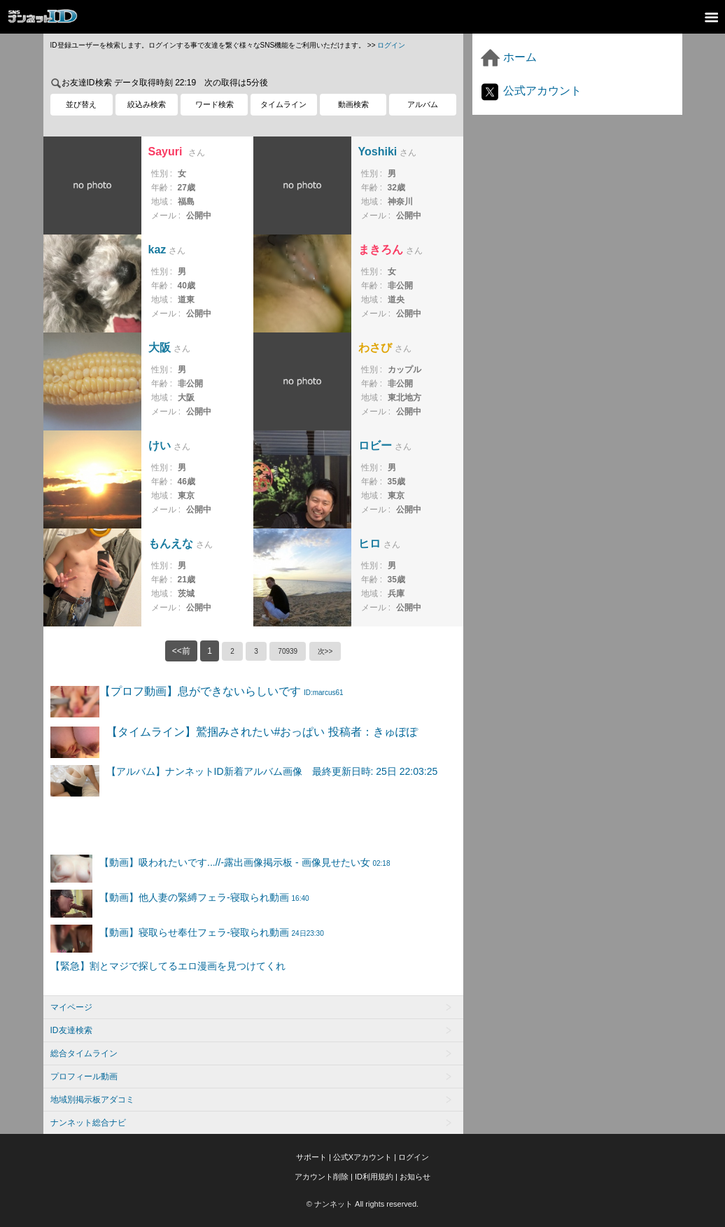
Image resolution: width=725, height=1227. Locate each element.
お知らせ (415, 1176)
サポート (311, 1157)
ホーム (508, 57)
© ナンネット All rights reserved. (362, 1204)
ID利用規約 (374, 1176)
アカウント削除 (322, 1176)
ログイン (391, 45)
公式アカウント (530, 91)
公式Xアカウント (362, 1157)
